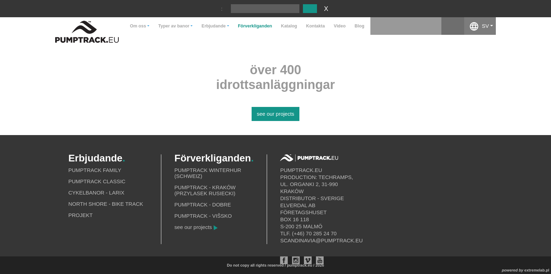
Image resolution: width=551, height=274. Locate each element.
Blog (359, 26)
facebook (452, 26)
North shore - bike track (105, 204)
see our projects (275, 114)
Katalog (289, 26)
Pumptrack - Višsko (203, 216)
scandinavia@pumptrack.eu (321, 240)
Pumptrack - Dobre (202, 205)
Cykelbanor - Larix (96, 193)
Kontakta (315, 26)
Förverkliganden (255, 26)
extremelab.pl (536, 270)
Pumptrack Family (94, 170)
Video (340, 26)
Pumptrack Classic (96, 181)
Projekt (80, 215)
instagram (430, 26)
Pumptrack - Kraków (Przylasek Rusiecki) (204, 190)
